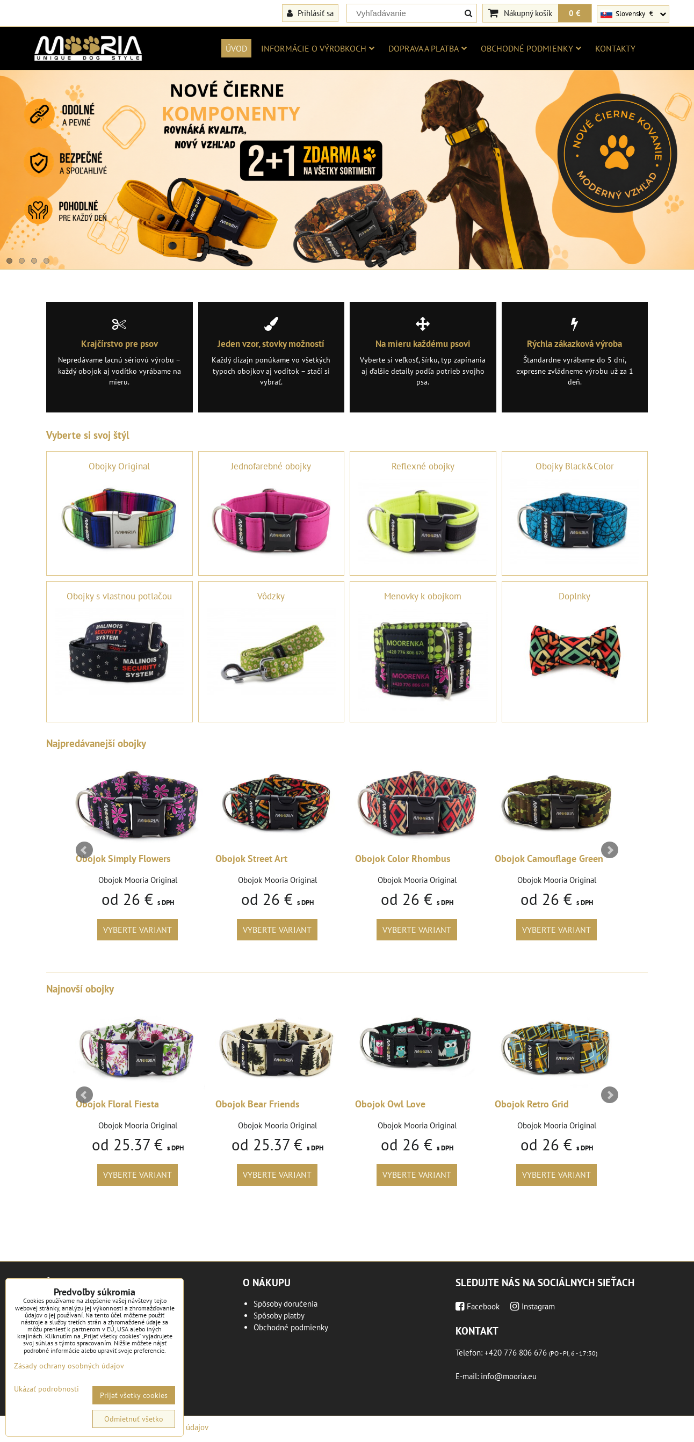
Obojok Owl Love (390, 1104)
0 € (575, 13)
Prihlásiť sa (310, 13)
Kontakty (615, 48)
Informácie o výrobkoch (317, 48)
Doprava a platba (427, 48)
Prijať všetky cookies (134, 1395)
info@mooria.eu (509, 1376)
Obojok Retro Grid (532, 1104)
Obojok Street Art (251, 858)
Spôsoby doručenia (285, 1304)
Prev (84, 850)
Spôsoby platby (279, 1315)
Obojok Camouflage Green (549, 858)
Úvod (236, 48)
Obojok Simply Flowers (123, 858)
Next (609, 850)
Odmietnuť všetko (133, 1419)
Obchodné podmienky (531, 48)
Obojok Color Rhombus (403, 858)
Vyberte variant (137, 929)
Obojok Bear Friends (257, 1104)
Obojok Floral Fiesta (117, 1104)
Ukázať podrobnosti (46, 1389)
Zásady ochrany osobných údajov (69, 1366)
